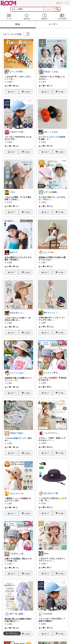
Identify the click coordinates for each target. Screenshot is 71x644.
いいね (26, 91)
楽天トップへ (63, 3)
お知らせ (44, 16)
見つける (26, 16)
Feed (9, 16)
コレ (12, 91)
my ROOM (62, 16)
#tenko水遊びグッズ (16, 438)
